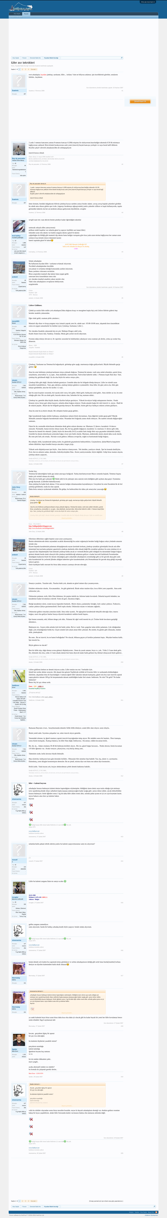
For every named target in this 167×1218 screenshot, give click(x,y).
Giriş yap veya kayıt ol (148, 2)
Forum (26, 14)
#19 (122, 1076)
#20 (122, 1153)
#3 (122, 212)
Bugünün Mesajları (17, 17)
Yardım (137, 1212)
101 (25, 983)
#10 (122, 662)
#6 (122, 357)
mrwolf (14, 860)
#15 (122, 902)
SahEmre (15, 685)
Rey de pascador (18, 158)
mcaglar (15, 897)
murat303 (15, 321)
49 (25, 280)
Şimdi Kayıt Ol (140, 101)
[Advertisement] (67, 37)
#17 (122, 975)
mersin (24, 804)
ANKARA (23, 869)
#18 (122, 1026)
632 (25, 492)
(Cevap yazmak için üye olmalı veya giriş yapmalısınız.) (106, 1201)
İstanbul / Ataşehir (21, 330)
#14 (122, 861)
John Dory (16, 487)
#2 (122, 164)
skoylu (14, 380)
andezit (15, 277)
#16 (122, 950)
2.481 (24, 690)
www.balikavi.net (34, 831)
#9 (122, 576)
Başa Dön (151, 1212)
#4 (122, 252)
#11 (122, 700)
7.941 (24, 385)
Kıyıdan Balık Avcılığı (21, 66)
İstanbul (23, 282)
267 (25, 94)
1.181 (24, 1054)
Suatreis (37, 66)
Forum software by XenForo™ (26, 1215)
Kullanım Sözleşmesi (151, 1215)
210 (25, 867)
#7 (122, 464)
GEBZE (24, 387)
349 (25, 326)
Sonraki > (34, 69)
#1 (122, 90)
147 (25, 802)
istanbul (24, 245)
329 (25, 904)
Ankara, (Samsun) (21, 908)
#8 (122, 531)
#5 (122, 298)
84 (25, 165)
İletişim (131, 1212)
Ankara (24, 1056)
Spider (14, 1049)
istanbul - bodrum (21, 494)
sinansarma (16, 799)
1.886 (24, 243)
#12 (122, 776)
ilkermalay (16, 978)
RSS (156, 1212)
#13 (122, 836)
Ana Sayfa (17, 13)
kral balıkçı (16, 236)
